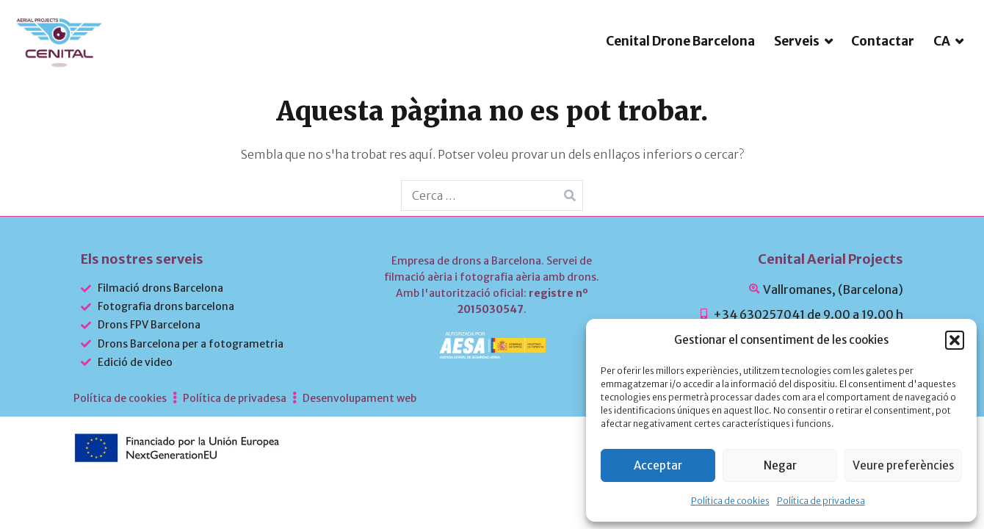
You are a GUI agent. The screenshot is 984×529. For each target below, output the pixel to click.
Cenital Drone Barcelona (680, 66)
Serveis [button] (797, 66)
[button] (954, 340)
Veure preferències (903, 465)
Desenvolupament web (359, 448)
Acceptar (658, 465)
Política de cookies (730, 500)
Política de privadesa (821, 500)
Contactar (882, 66)
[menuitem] (948, 66)
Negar (780, 465)
